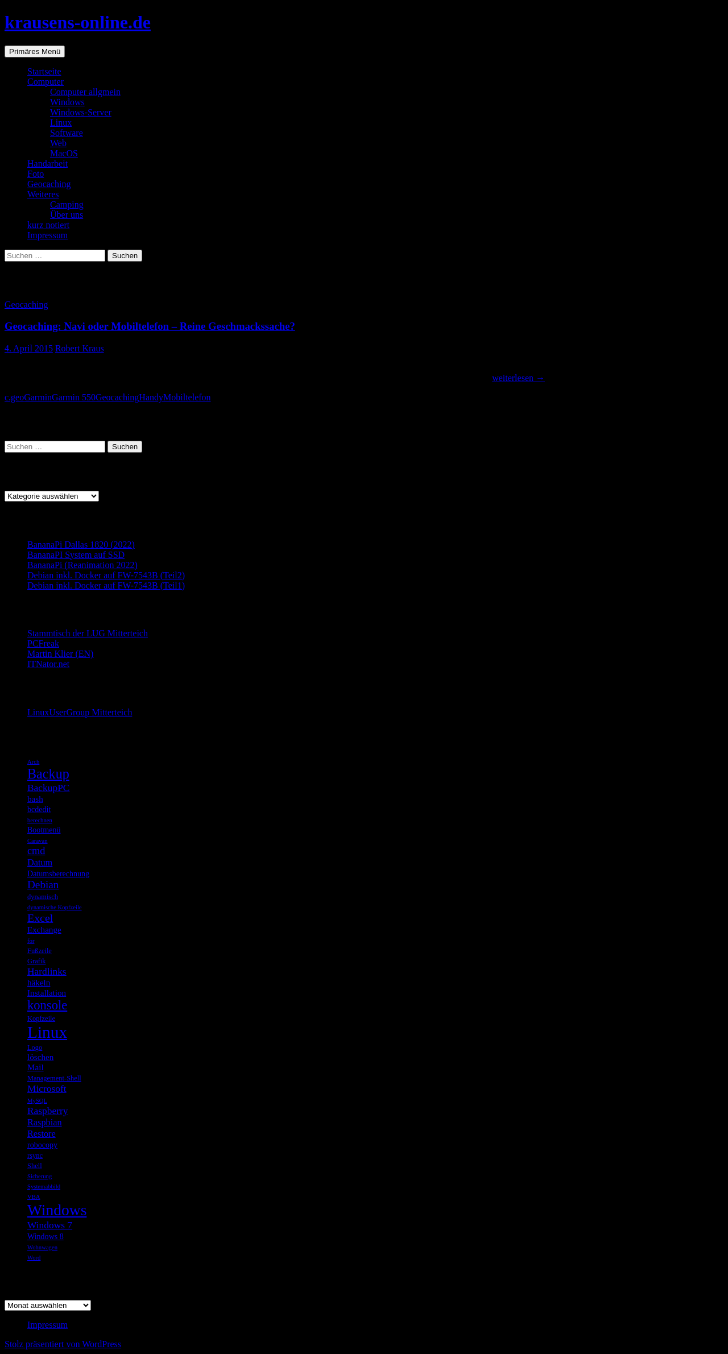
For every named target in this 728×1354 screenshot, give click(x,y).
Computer (45, 81)
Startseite (44, 71)
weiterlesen (518, 378)
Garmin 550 (74, 397)
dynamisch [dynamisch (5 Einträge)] (42, 897)
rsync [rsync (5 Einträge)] (35, 1156)
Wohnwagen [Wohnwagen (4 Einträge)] (42, 1247)
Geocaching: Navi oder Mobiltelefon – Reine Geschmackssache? (150, 326)
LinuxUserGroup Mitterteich (79, 712)
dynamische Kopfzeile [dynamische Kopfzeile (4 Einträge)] (54, 907)
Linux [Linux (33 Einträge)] (47, 1032)
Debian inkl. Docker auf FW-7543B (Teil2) (106, 575)
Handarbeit (47, 163)
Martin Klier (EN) (60, 654)
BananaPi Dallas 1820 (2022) (81, 544)
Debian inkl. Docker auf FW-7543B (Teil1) (106, 585)
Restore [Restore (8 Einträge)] (41, 1133)
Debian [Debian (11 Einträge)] (43, 885)
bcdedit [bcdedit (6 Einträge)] (39, 809)
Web (58, 143)
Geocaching (49, 184)
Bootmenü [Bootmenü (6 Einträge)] (43, 829)
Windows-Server (80, 112)
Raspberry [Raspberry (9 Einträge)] (47, 1110)
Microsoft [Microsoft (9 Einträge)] (47, 1088)
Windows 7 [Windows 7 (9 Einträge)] (49, 1225)
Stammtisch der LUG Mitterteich (87, 633)
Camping (67, 204)
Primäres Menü (34, 51)
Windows (67, 102)
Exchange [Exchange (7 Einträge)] (44, 929)
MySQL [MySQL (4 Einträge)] (37, 1101)
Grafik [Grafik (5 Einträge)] (36, 961)
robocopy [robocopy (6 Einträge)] (42, 1144)
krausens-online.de (78, 22)
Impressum (47, 235)
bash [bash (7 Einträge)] (35, 799)
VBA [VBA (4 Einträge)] (33, 1197)
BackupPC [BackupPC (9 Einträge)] (48, 787)
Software (66, 133)
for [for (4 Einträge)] (30, 941)
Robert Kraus (79, 348)
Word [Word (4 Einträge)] (33, 1257)
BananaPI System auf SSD (76, 555)
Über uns (66, 215)
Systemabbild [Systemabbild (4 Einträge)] (43, 1186)
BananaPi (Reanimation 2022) (82, 565)
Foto (35, 174)
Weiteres (43, 194)
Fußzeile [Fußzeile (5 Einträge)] (39, 951)
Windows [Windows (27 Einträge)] (56, 1210)
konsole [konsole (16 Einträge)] (47, 1005)
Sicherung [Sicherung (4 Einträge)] (39, 1176)
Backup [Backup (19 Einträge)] (48, 773)
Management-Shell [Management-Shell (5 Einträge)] (54, 1078)
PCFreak (43, 643)
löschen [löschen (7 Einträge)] (40, 1057)
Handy (151, 397)
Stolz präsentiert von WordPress (63, 1344)
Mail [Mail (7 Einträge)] (35, 1067)
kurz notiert (48, 225)
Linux (61, 122)
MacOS (64, 153)
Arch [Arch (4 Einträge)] (33, 762)
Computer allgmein (85, 92)
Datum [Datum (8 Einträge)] (39, 862)
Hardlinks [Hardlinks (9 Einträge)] (47, 971)
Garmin (38, 397)
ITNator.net (48, 664)
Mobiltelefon (187, 397)
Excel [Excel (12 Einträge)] (40, 918)
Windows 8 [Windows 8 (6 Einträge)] (45, 1236)
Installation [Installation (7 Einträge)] (46, 992)
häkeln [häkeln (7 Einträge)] (38, 982)
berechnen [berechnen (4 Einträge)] (39, 820)
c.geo (14, 397)
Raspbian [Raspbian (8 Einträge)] (44, 1122)
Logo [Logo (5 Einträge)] (34, 1047)
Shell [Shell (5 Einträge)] (34, 1166)
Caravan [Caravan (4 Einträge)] (37, 841)
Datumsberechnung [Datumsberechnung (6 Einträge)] (58, 873)
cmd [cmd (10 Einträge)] (36, 850)
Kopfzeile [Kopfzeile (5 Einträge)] (41, 1018)
